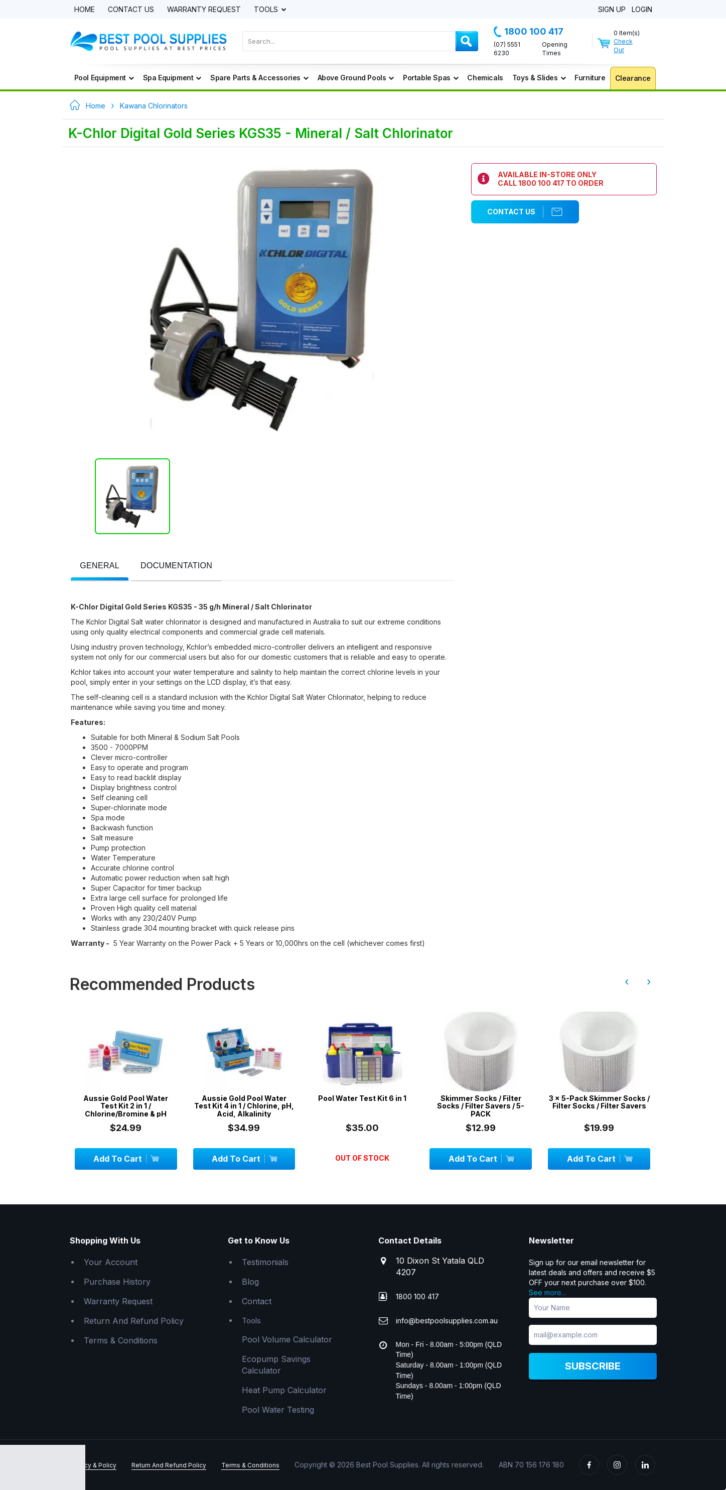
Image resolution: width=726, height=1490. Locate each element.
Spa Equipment (172, 77)
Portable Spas (430, 77)
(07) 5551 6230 (507, 49)
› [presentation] (649, 981)
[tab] (99, 566)
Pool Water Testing (278, 1410)
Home (84, 10)
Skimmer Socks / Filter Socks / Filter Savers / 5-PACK (480, 1106)
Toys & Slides (538, 77)
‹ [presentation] (627, 981)
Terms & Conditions (121, 1340)
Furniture (589, 77)
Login (642, 10)
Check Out (623, 46)
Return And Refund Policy (134, 1321)
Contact (256, 1301)
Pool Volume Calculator (287, 1339)
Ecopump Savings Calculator (276, 1365)
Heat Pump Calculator (284, 1390)
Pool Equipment (104, 77)
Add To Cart (125, 1159)
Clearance (633, 78)
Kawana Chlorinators (154, 105)
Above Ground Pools (356, 77)
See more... (547, 1292)
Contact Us (131, 10)
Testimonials (265, 1262)
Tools (267, 10)
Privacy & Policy (93, 1465)
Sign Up (612, 10)
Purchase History (117, 1282)
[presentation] (99, 566)
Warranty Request (204, 10)
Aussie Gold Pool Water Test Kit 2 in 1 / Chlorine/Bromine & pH (125, 1106)
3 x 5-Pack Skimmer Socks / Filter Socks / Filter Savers (599, 1102)
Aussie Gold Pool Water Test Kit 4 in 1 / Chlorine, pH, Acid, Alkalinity (244, 1106)
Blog (250, 1282)
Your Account (110, 1262)
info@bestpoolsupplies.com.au (447, 1320)
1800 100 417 (528, 31)
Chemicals (485, 77)
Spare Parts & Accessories (259, 77)
